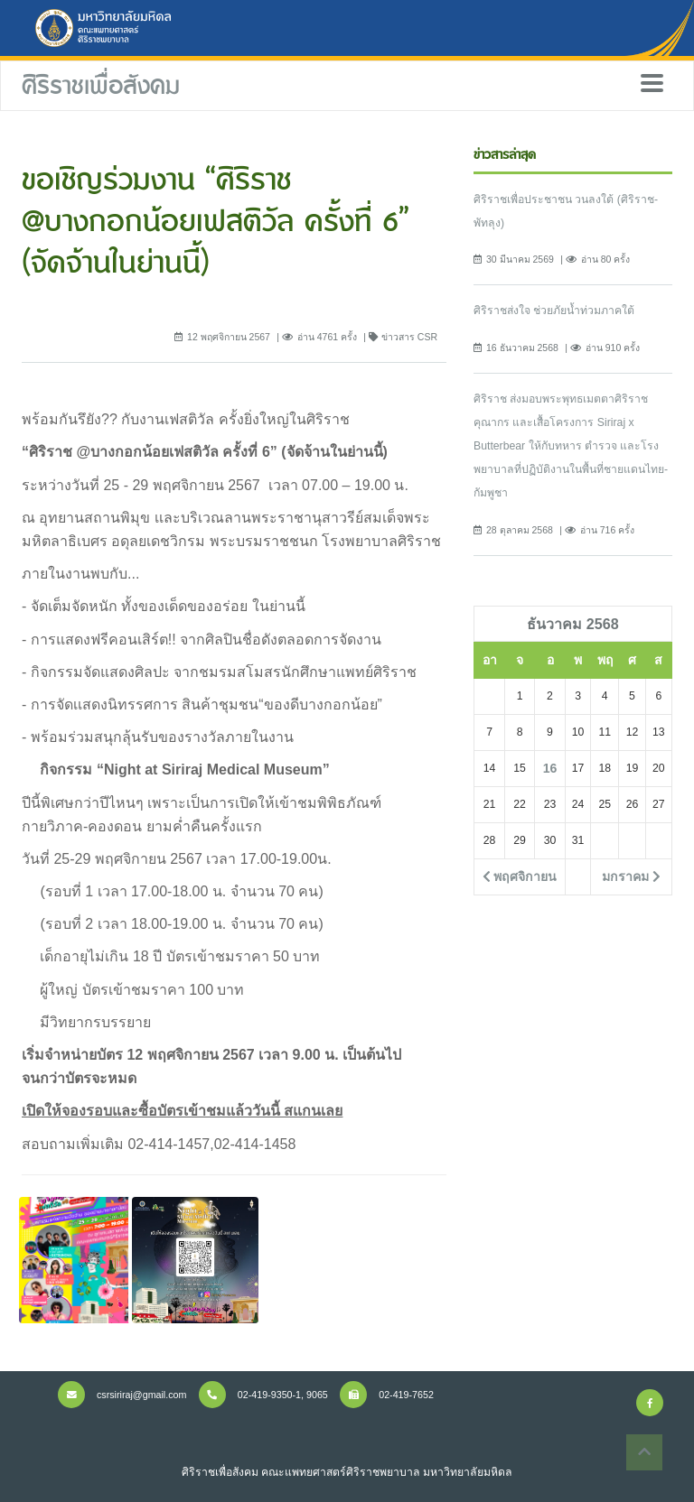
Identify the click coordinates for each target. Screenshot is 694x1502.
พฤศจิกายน (520, 876)
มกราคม (631, 876)
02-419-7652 (387, 1394)
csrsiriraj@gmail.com (122, 1394)
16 (550, 768)
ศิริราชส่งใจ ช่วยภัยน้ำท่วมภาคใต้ (554, 310)
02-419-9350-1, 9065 (263, 1394)
